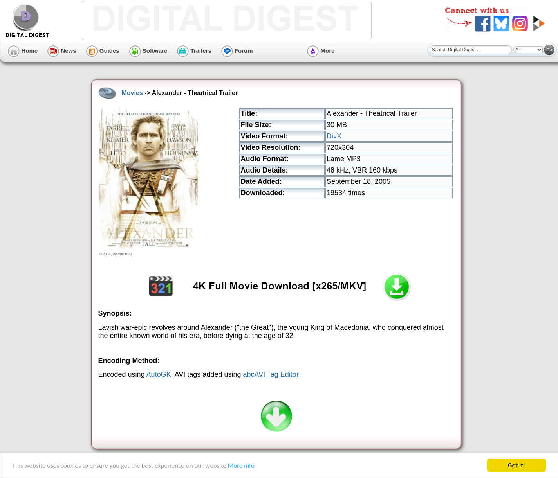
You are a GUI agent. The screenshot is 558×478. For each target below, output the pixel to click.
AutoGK (158, 374)
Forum (237, 50)
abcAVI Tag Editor (270, 374)
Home (23, 50)
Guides (102, 50)
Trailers (194, 50)
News (61, 50)
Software (148, 50)
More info (241, 466)
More (320, 50)
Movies (132, 93)
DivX (334, 136)
